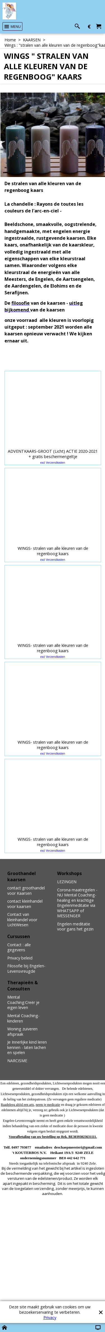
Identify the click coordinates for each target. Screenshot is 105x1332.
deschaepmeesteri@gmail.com (78, 1147)
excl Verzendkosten (52, 463)
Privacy (49, 1317)
